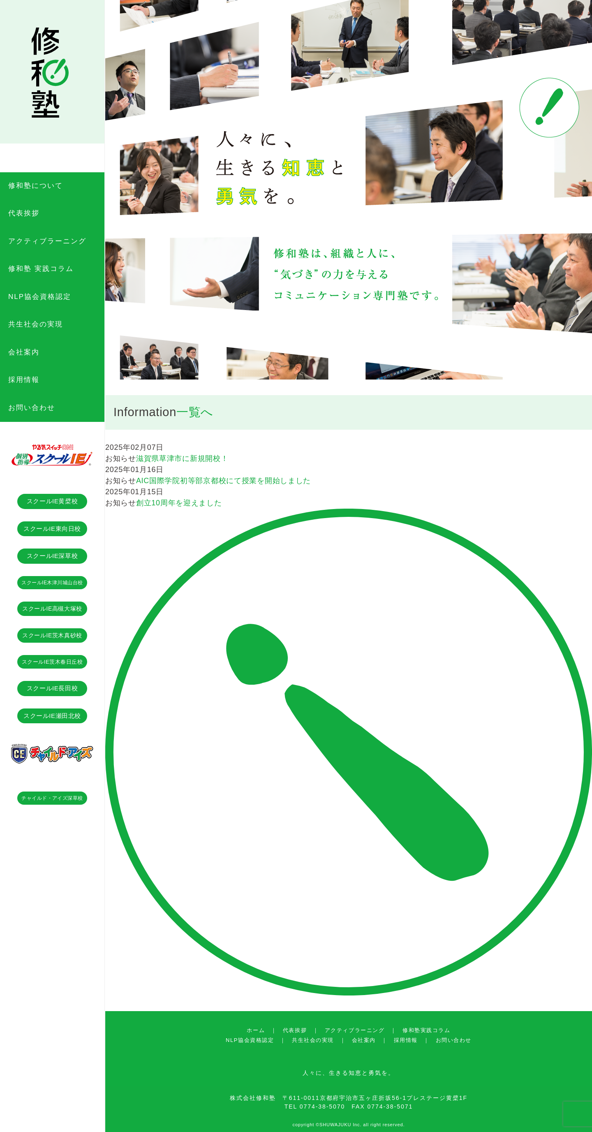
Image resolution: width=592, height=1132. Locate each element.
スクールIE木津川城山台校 (52, 583)
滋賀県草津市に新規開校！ (182, 458)
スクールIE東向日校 (52, 528)
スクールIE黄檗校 (52, 501)
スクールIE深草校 (52, 555)
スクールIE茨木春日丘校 (52, 662)
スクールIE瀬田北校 (52, 715)
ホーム (256, 1030)
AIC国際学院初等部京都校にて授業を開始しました (223, 481)
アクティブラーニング (355, 1030)
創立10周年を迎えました (179, 503)
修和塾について (35, 186)
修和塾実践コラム (426, 1030)
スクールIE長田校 (52, 688)
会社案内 (364, 1040)
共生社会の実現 (313, 1040)
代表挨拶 (295, 1030)
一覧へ (194, 412)
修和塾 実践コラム (41, 269)
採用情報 (406, 1040)
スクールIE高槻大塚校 (52, 608)
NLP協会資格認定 (250, 1040)
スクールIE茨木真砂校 (52, 635)
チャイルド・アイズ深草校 (52, 798)
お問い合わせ (454, 1040)
